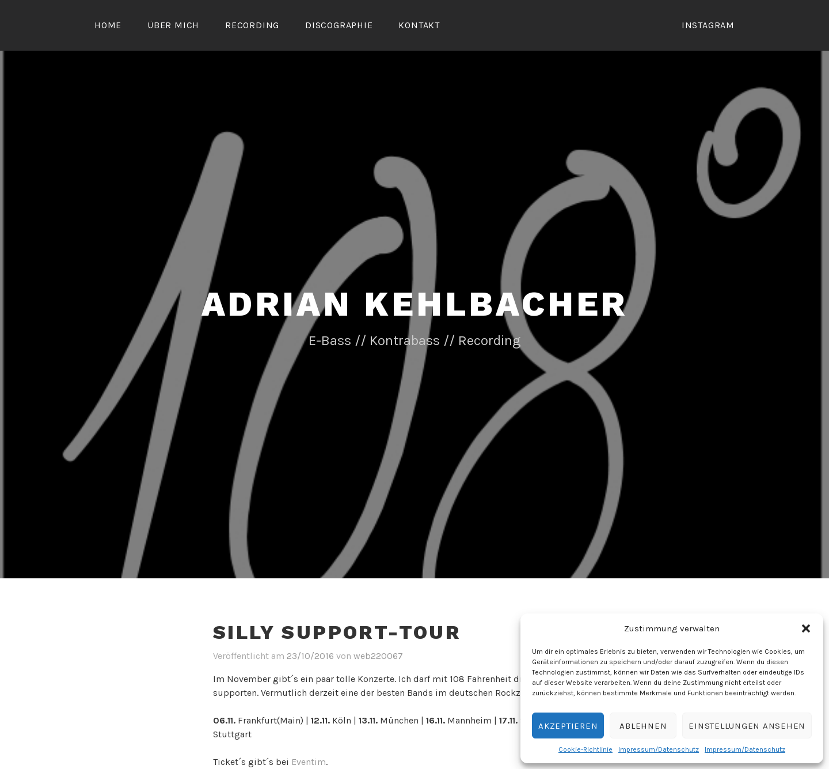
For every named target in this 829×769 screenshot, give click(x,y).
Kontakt (419, 25)
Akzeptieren (568, 726)
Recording (252, 25)
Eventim (308, 761)
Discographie (339, 25)
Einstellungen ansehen (747, 726)
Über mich (173, 25)
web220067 (378, 655)
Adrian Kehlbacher (414, 303)
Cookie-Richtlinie (585, 749)
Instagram (708, 25)
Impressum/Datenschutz (658, 749)
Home (107, 25)
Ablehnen (643, 726)
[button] (806, 628)
